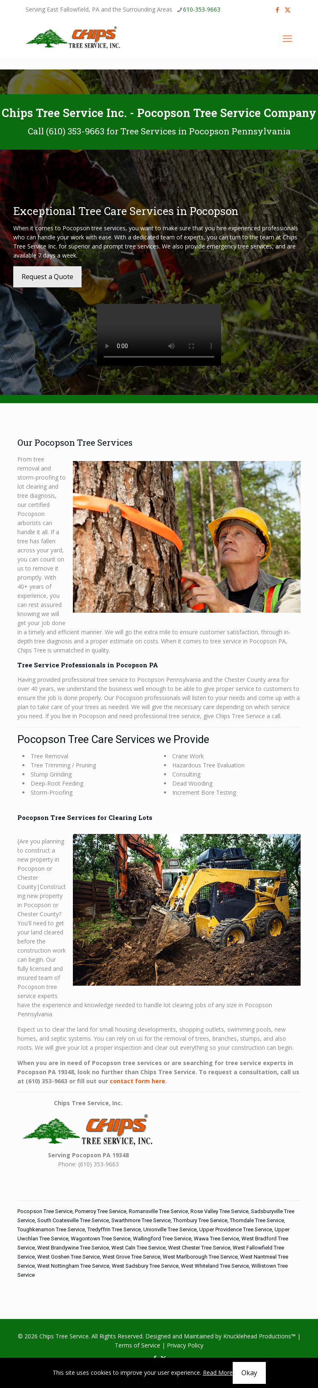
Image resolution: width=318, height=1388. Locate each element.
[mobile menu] (287, 38)
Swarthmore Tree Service (141, 1220)
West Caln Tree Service (138, 1248)
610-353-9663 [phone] (201, 9)
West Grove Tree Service (131, 1257)
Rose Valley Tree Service (219, 1211)
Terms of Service (137, 1345)
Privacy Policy (185, 1345)
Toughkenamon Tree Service (51, 1229)
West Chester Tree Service (199, 1248)
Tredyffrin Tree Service (114, 1229)
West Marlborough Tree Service (200, 1257)
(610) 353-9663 (75, 131)
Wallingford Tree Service (162, 1238)
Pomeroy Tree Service (100, 1211)
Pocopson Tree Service (44, 1211)
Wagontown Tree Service (100, 1238)
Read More (218, 1372)
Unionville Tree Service (170, 1229)
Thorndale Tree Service (257, 1220)
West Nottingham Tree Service (73, 1266)
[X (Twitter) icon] (287, 9)
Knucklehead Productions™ (259, 1336)
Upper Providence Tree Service (235, 1229)
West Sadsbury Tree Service (145, 1266)
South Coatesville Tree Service (73, 1220)
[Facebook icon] (277, 9)
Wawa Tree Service (216, 1238)
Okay (249, 1372)
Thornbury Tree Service (200, 1220)
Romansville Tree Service (158, 1211)
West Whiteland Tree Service (215, 1266)
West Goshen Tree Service (68, 1257)
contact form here (137, 1081)
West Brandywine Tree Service (73, 1248)
